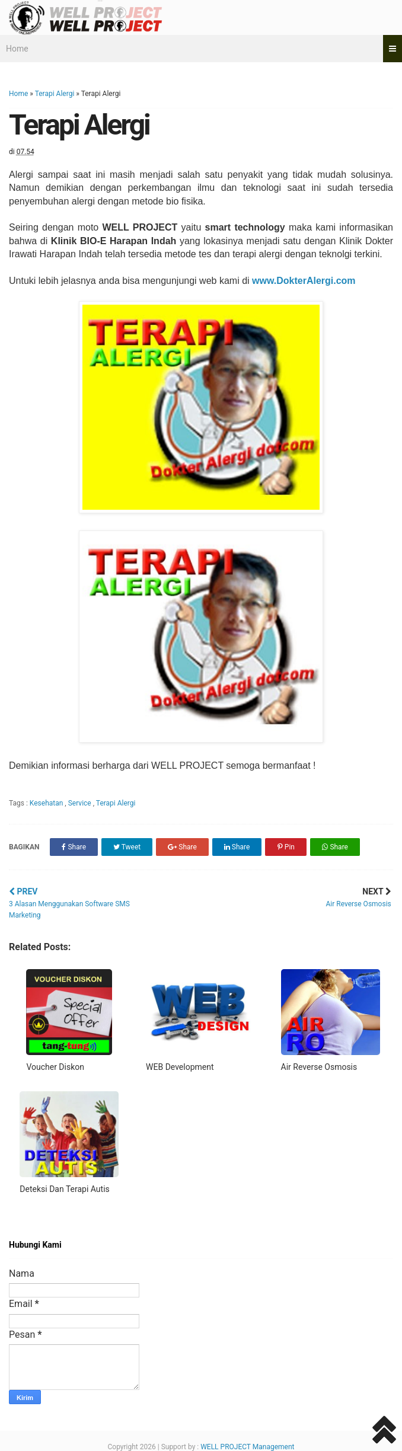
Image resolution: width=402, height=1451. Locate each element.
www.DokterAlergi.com (305, 281)
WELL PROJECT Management (247, 1447)
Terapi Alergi (55, 94)
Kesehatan (47, 803)
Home (17, 48)
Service (80, 803)
